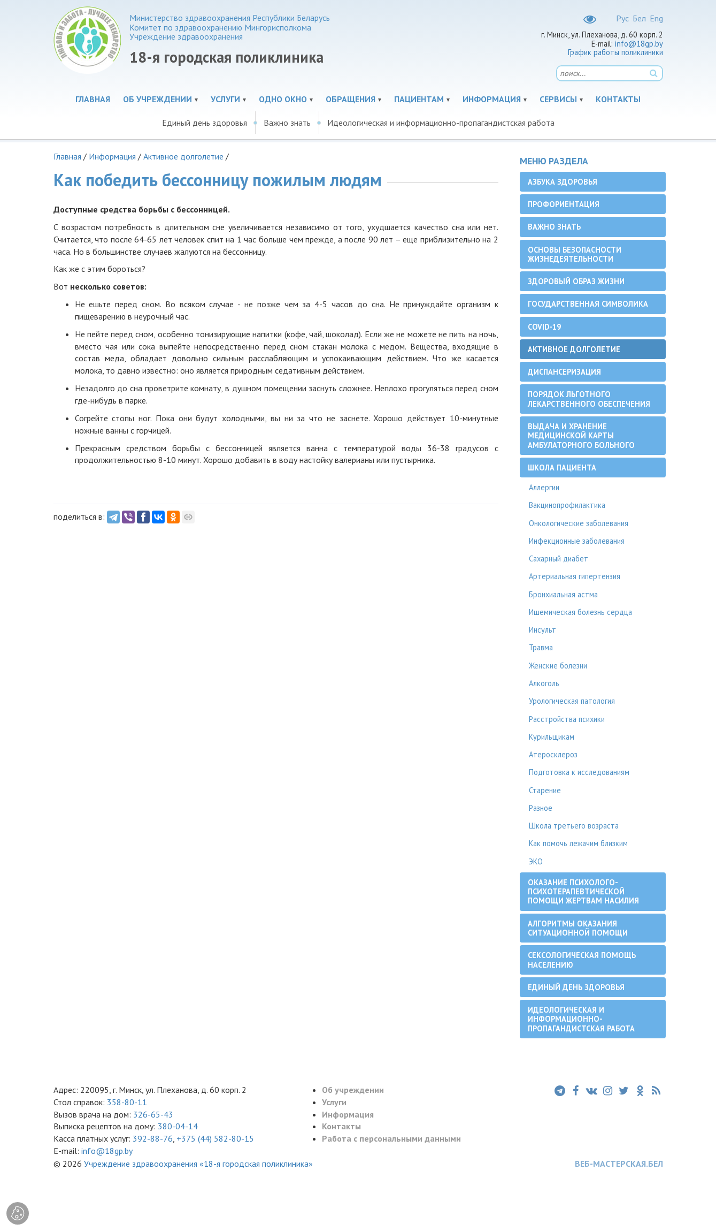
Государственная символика (588, 304)
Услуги (225, 99)
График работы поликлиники (615, 52)
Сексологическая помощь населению (582, 959)
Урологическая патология (572, 701)
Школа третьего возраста (574, 825)
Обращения (350, 99)
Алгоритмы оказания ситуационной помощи (578, 928)
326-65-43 (153, 1114)
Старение (545, 790)
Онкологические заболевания (578, 523)
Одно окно (283, 99)
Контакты (618, 99)
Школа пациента (562, 467)
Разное (540, 808)
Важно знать (287, 122)
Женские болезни (558, 665)
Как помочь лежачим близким (578, 843)
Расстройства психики (567, 719)
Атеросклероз (553, 754)
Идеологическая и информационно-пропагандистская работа (441, 122)
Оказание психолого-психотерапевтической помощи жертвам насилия (583, 891)
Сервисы (558, 99)
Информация (492, 99)
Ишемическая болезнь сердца (580, 612)
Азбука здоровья (562, 182)
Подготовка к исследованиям (579, 772)
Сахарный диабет (558, 558)
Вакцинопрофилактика (567, 505)
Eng (656, 18)
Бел (639, 18)
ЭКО (536, 861)
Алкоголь (544, 683)
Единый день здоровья (204, 122)
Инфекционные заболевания (577, 541)
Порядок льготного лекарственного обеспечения (589, 398)
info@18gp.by (639, 44)
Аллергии (544, 487)
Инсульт (542, 630)
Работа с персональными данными (391, 1138)
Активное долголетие (183, 156)
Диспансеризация (564, 372)
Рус (622, 18)
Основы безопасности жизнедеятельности (574, 254)
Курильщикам (551, 737)
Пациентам (419, 99)
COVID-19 (544, 327)
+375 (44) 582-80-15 (215, 1138)
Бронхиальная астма (563, 594)
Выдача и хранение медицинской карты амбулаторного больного (581, 435)
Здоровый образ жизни (576, 281)
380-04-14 (178, 1126)
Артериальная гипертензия (574, 576)
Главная (92, 99)
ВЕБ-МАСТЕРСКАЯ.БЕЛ (619, 1163)
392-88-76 (153, 1138)
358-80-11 (127, 1102)
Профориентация (563, 204)
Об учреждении (157, 99)
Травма (541, 647)
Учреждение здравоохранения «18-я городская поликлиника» (198, 1163)
